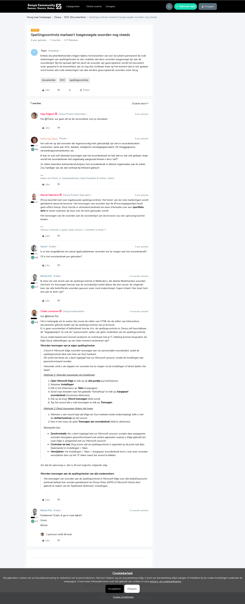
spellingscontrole (79, 80)
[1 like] (56, 534)
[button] (185, 6)
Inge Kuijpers (47, 114)
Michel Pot (46, 276)
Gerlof (43, 246)
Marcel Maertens (49, 195)
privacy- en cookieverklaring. (165, 581)
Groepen (110, 6)
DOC (62, 80)
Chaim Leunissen (49, 311)
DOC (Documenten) (75, 17)
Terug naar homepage (39, 17)
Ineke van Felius (49, 138)
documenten (49, 80)
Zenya (57, 17)
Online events (94, 6)
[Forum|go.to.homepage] (44, 6)
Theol (43, 50)
